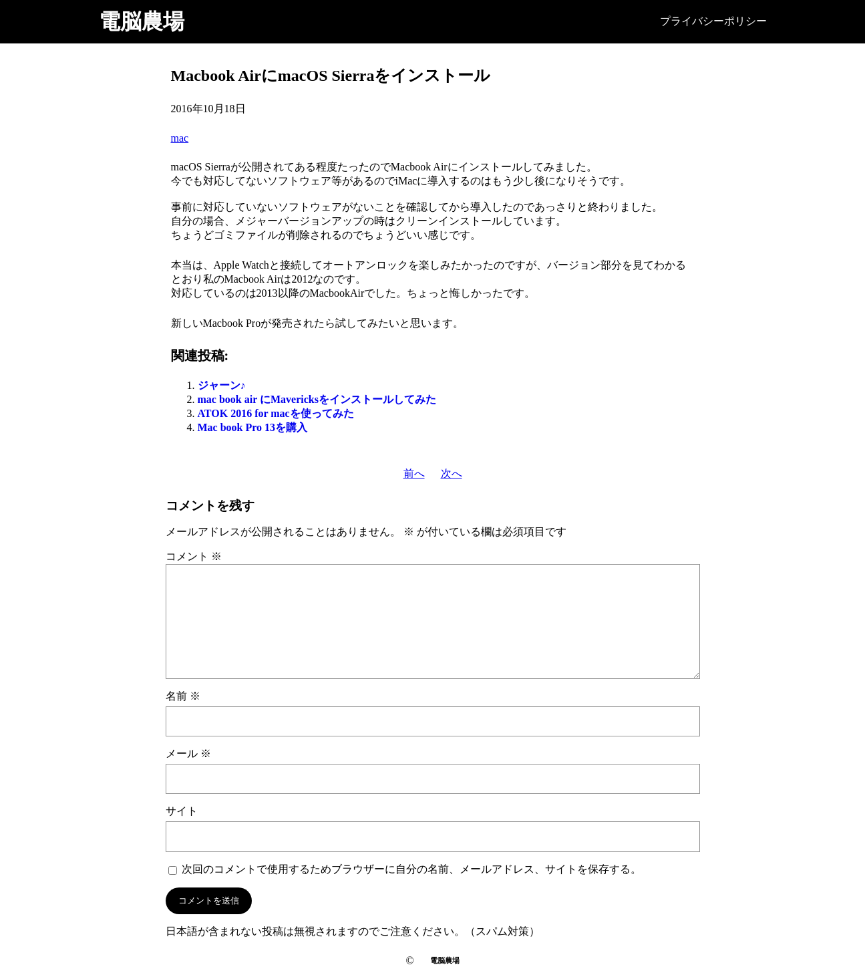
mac (180, 138)
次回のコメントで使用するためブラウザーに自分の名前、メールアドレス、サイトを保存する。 (411, 869)
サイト (182, 811)
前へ (414, 473)
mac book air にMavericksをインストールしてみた (317, 399)
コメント (194, 556)
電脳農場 (141, 21)
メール (188, 753)
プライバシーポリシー (713, 21)
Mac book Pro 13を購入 (253, 427)
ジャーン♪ (222, 385)
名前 (183, 696)
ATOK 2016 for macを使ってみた (276, 413)
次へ (451, 473)
